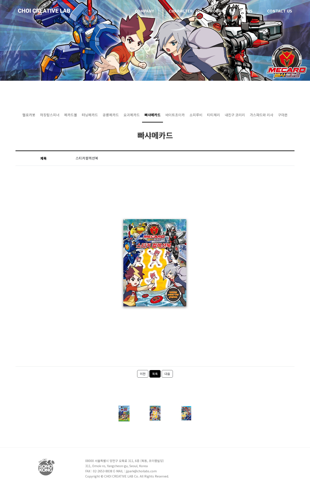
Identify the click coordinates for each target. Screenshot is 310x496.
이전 (143, 374)
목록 (155, 374)
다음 (167, 374)
